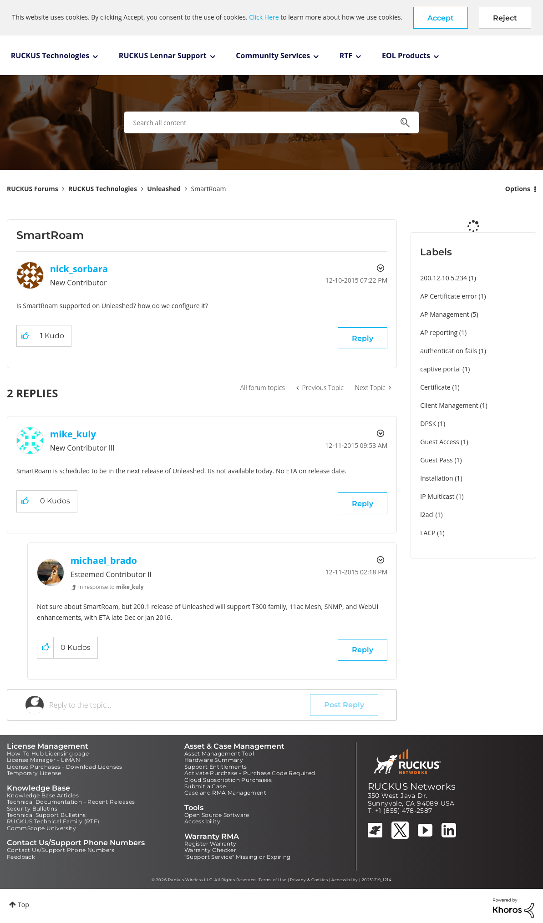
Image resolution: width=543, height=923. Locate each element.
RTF (346, 56)
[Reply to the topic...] (179, 705)
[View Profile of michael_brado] (104, 560)
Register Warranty (210, 843)
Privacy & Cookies (309, 879)
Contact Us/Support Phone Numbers (61, 850)
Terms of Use (272, 879)
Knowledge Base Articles (43, 795)
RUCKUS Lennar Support (163, 56)
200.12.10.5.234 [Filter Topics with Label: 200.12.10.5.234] (443, 278)
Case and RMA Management (225, 792)
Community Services (273, 56)
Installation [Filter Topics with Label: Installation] (436, 478)
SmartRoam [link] (208, 188)
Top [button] (23, 904)
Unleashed (164, 188)
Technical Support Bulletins (46, 814)
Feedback (21, 856)
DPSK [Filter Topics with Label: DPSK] (428, 423)
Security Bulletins (32, 808)
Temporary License (34, 773)
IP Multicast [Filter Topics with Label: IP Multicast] (437, 496)
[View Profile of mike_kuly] (73, 434)
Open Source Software (216, 814)
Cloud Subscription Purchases (228, 779)
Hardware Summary (213, 759)
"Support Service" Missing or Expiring (237, 856)
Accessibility (202, 821)
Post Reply (344, 704)
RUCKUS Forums (32, 188)
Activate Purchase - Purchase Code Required (249, 773)
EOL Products (406, 56)
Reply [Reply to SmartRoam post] (362, 338)
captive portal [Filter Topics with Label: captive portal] (440, 369)
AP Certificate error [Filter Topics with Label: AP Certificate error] (448, 296)
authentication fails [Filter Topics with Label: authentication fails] (448, 350)
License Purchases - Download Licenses (64, 766)
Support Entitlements (215, 766)
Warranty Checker (210, 850)
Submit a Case (205, 786)
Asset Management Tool (219, 753)
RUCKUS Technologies (50, 56)
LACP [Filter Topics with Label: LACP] (427, 532)
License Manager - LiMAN (43, 759)
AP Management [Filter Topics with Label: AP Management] (444, 314)
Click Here (264, 17)
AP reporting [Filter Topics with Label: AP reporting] (438, 332)
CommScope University (41, 828)
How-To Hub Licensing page (48, 753)
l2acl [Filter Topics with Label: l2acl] (427, 514)
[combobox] (272, 122)
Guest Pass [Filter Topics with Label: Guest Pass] (436, 460)
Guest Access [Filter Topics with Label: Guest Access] (439, 441)
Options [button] (517, 188)
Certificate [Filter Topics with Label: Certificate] (435, 387)
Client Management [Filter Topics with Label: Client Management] (449, 405)
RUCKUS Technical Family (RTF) (53, 821)
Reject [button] (505, 18)
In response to (111, 587)
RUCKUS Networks (412, 786)
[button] (440, 18)
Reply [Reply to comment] (362, 503)
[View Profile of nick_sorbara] (79, 269)
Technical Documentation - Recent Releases (71, 801)
